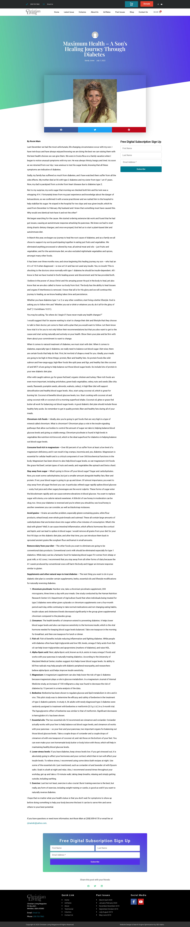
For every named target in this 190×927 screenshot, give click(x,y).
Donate (146, 4)
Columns (82, 11)
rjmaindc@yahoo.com (36, 822)
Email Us (36, 912)
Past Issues (120, 11)
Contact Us (143, 11)
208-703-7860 (38, 916)
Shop (132, 11)
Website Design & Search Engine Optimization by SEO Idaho (142, 924)
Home (56, 11)
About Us (94, 11)
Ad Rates (107, 11)
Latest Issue (69, 11)
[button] (61, 129)
